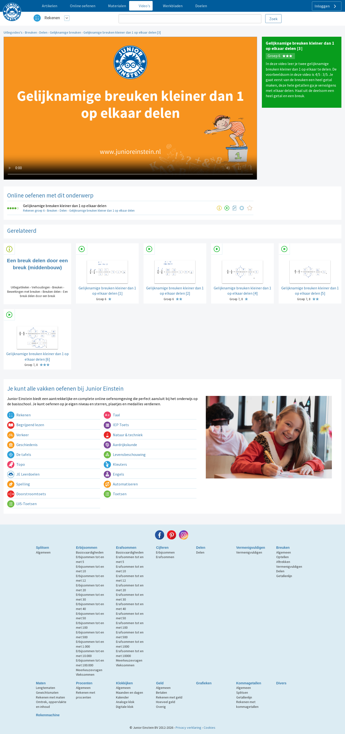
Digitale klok (124, 706)
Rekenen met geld (169, 697)
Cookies (209, 727)
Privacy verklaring (188, 727)
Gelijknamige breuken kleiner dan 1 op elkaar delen (64, 205)
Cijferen (162, 547)
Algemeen (43, 552)
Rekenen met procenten (85, 694)
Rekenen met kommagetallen (247, 704)
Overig (161, 706)
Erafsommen (126, 547)
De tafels (19, 454)
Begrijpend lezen (25, 424)
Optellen (282, 557)
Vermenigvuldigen (250, 547)
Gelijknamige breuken (65, 32)
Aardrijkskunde (120, 444)
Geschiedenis (22, 444)
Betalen (161, 692)
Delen (43, 32)
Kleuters (115, 464)
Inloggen (326, 6)
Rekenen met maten (50, 697)
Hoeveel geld (165, 702)
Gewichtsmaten (47, 692)
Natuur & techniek (123, 434)
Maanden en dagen (129, 692)
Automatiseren (121, 484)
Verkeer (18, 434)
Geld (159, 683)
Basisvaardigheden (90, 552)
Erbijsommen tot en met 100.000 (90, 662)
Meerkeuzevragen (89, 670)
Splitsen (42, 547)
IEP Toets (116, 424)
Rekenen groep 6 (34, 211)
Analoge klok (125, 702)
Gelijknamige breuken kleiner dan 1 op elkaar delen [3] (122, 32)
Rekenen (52, 17)
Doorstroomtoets (26, 493)
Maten (41, 683)
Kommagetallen (248, 683)
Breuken (31, 32)
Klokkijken (124, 683)
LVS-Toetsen (22, 503)
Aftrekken (283, 562)
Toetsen (115, 493)
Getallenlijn (284, 576)
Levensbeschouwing (125, 454)
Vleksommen (85, 674)
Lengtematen (45, 688)
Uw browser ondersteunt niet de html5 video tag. (130, 108)
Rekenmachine (48, 715)
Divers (281, 683)
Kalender (122, 697)
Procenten (84, 683)
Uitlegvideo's (13, 32)
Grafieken (204, 683)
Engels (114, 474)
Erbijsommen (86, 547)
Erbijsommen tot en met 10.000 (90, 653)
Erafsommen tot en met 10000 (130, 653)
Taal (112, 414)
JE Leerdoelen (23, 474)
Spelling (18, 484)
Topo (16, 464)
